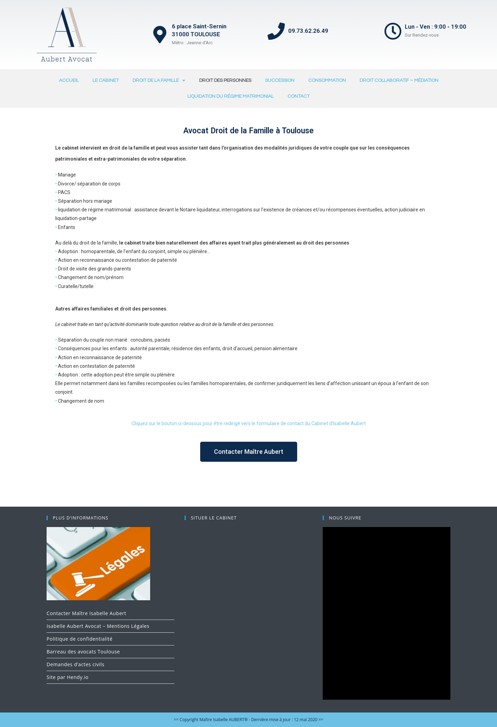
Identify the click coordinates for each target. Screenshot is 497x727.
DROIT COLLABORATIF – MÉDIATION (399, 80)
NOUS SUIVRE (345, 518)
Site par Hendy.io (68, 677)
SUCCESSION (279, 80)
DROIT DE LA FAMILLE (159, 80)
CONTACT (299, 96)
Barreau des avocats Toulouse (83, 651)
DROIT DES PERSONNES (225, 80)
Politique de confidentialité (80, 638)
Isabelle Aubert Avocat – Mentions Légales (98, 626)
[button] (248, 452)
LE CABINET (105, 80)
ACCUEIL (69, 80)
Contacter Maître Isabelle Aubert (86, 613)
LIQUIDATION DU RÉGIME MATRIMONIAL (230, 96)
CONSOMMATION (327, 80)
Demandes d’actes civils (75, 664)
